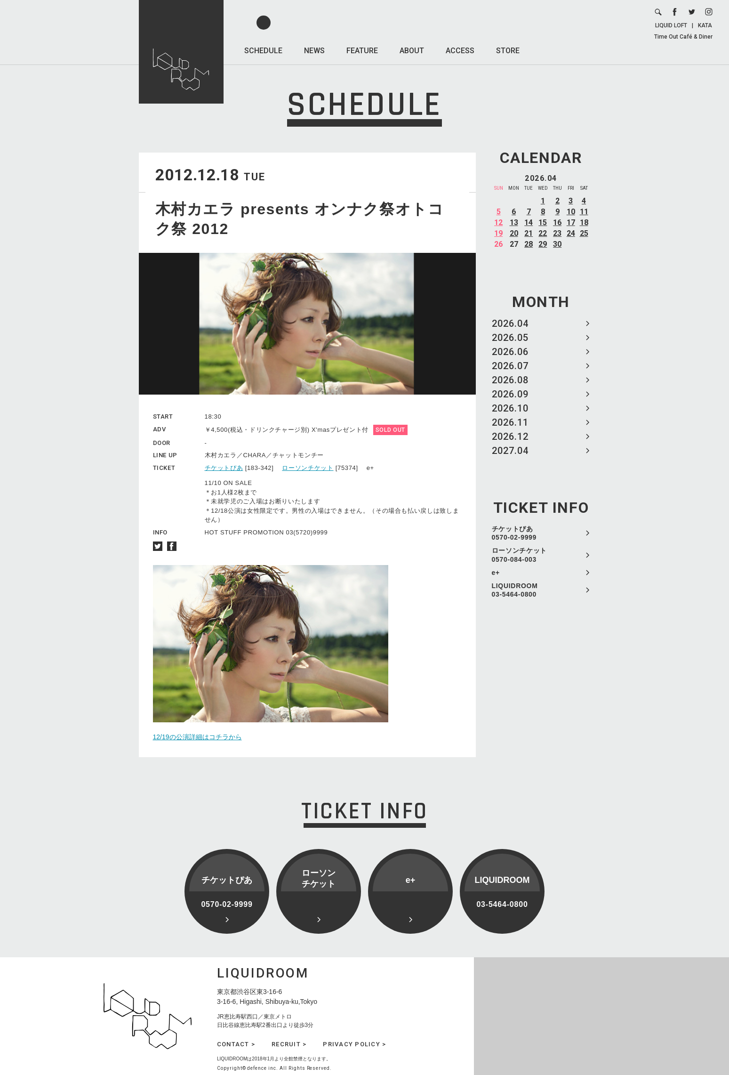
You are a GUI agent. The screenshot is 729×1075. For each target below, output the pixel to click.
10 (571, 211)
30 (557, 244)
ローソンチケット (307, 467)
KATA (705, 25)
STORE (508, 50)
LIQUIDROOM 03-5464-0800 (515, 590)
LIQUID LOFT (671, 25)
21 (528, 233)
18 (584, 222)
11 (584, 211)
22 (542, 233)
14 (528, 222)
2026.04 (510, 323)
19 (498, 233)
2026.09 (510, 394)
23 (557, 233)
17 (571, 222)
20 (514, 233)
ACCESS (460, 50)
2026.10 (510, 408)
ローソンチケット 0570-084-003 (519, 555)
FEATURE (362, 50)
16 (557, 222)
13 (514, 222)
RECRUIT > (289, 1044)
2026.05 (510, 337)
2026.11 (510, 422)
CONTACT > (236, 1044)
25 (584, 233)
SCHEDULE (263, 50)
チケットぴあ (224, 467)
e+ (496, 572)
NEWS (314, 50)
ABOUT (412, 50)
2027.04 (510, 450)
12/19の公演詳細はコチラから (197, 737)
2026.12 (510, 436)
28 (528, 244)
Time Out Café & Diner (683, 36)
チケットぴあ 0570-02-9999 (514, 533)
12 (498, 222)
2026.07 (510, 366)
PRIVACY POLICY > (354, 1044)
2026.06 (510, 351)
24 (571, 233)
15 (542, 222)
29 (542, 244)
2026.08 (510, 380)
